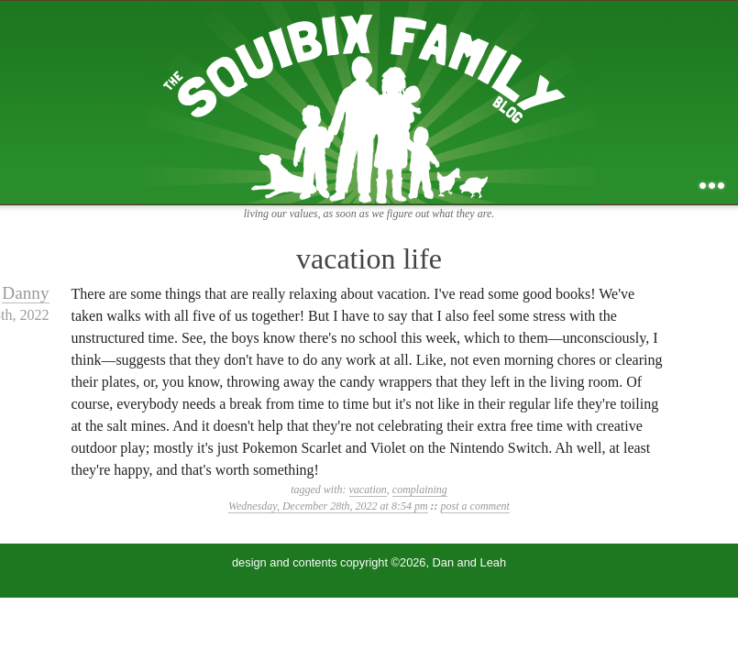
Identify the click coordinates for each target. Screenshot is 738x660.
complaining (419, 489)
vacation (368, 489)
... (712, 185)
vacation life (369, 258)
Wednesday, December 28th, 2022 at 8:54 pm (328, 506)
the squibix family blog (369, 102)
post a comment (475, 506)
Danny (25, 292)
